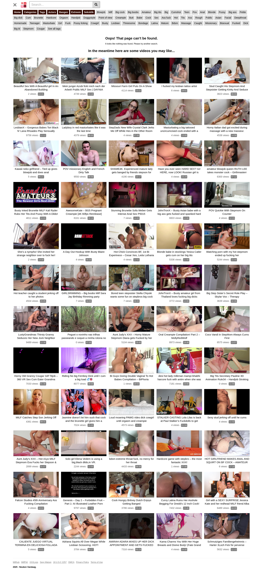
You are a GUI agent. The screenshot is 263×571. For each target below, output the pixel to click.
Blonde (212, 12)
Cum (28, 17)
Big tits (157, 12)
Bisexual (224, 23)
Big (166, 12)
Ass (190, 17)
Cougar (41, 28)
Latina (154, 23)
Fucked (236, 23)
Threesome (129, 23)
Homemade (20, 23)
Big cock (120, 12)
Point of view (105, 17)
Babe (139, 17)
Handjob (75, 17)
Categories (30, 12)
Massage (186, 23)
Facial (228, 17)
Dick (245, 23)
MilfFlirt (24, 557)
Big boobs (133, 12)
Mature (165, 23)
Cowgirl (95, 23)
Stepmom (28, 28)
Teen (186, 12)
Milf (110, 12)
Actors (52, 12)
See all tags (54, 28)
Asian (219, 17)
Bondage (143, 23)
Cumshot (176, 12)
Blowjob (101, 12)
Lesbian (115, 23)
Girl (60, 23)
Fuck (67, 23)
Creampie (121, 17)
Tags (42, 12)
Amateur (146, 12)
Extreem (76, 12)
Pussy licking (81, 23)
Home (17, 12)
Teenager (35, 23)
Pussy (222, 12)
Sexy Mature (45, 557)
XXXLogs (33, 557)
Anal (202, 12)
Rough (198, 17)
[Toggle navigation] (16, 4)
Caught (198, 23)
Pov (195, 12)
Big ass (232, 12)
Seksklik (89, 12)
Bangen (63, 12)
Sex (156, 17)
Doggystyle (89, 17)
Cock (148, 17)
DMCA (71, 557)
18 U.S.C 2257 (60, 557)
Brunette (38, 17)
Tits (183, 17)
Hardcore (51, 17)
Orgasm (63, 17)
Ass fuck (166, 17)
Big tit (17, 28)
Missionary (211, 23)
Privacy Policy (82, 557)
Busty (105, 23)
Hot (176, 17)
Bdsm (175, 23)
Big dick (18, 17)
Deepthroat (240, 17)
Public (209, 17)
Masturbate (49, 23)
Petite (243, 12)
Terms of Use (97, 557)
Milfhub (16, 557)
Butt (131, 17)
